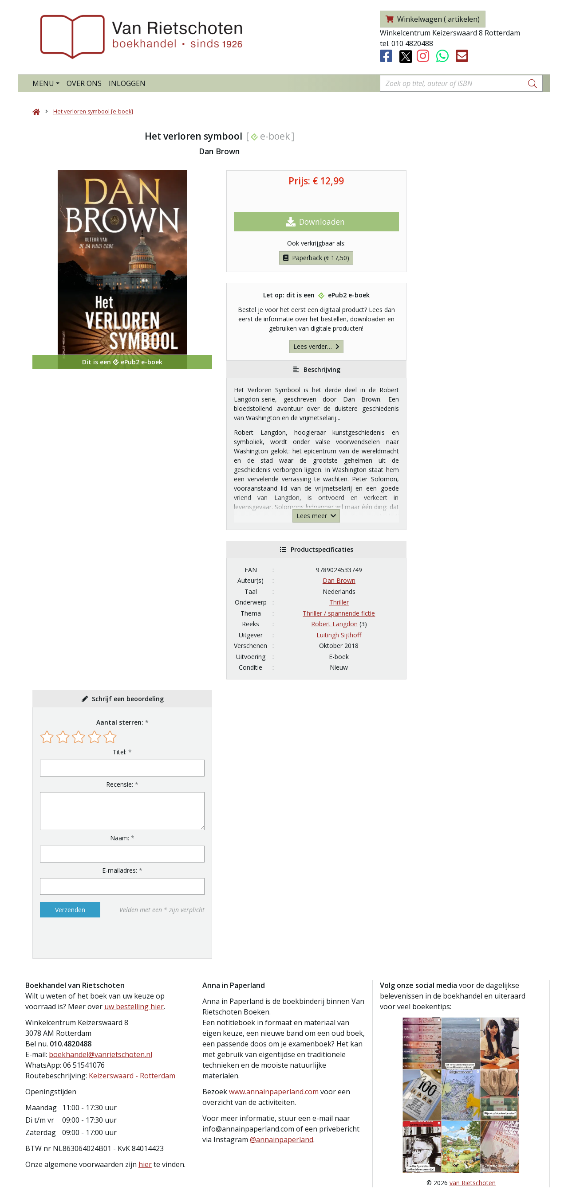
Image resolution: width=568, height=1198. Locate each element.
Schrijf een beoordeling (128, 699)
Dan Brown (339, 580)
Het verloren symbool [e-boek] (93, 111)
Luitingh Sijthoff (338, 635)
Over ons (84, 83)
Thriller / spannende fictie (339, 613)
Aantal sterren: (119, 722)
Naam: (119, 838)
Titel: (119, 752)
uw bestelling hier (134, 1006)
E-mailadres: (119, 870)
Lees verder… (316, 346)
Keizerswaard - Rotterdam (132, 1076)
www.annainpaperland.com (274, 1092)
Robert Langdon (334, 624)
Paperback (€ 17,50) (316, 258)
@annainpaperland (281, 1139)
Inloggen (127, 83)
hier (145, 1164)
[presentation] (97, 938)
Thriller (339, 602)
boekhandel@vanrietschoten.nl (100, 1054)
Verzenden (70, 909)
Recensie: (119, 784)
